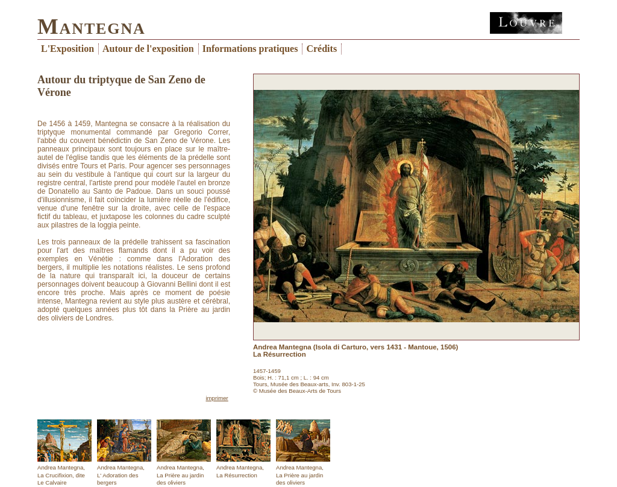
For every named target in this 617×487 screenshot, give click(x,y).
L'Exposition (67, 48)
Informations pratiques (250, 48)
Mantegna (91, 26)
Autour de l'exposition (148, 48)
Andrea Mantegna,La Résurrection (243, 449)
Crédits (321, 48)
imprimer (216, 398)
